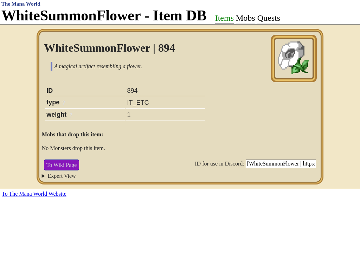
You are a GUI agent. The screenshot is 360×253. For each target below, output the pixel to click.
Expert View (62, 176)
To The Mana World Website (34, 194)
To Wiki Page (61, 165)
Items (224, 17)
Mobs (245, 17)
